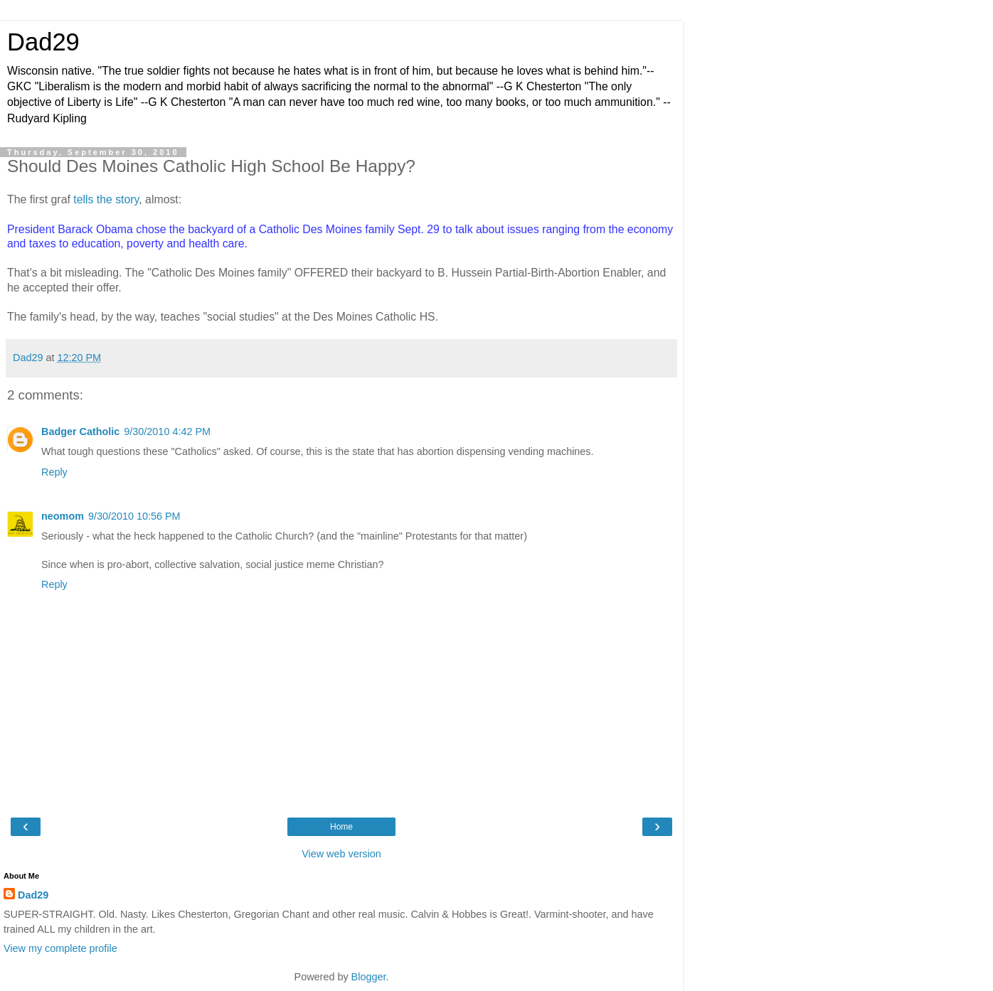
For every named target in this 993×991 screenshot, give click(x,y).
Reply (54, 472)
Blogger (368, 976)
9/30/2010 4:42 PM (167, 431)
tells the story (106, 199)
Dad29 (43, 41)
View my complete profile (60, 948)
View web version (341, 853)
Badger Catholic (80, 431)
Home (341, 827)
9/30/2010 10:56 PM (134, 516)
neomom (62, 516)
